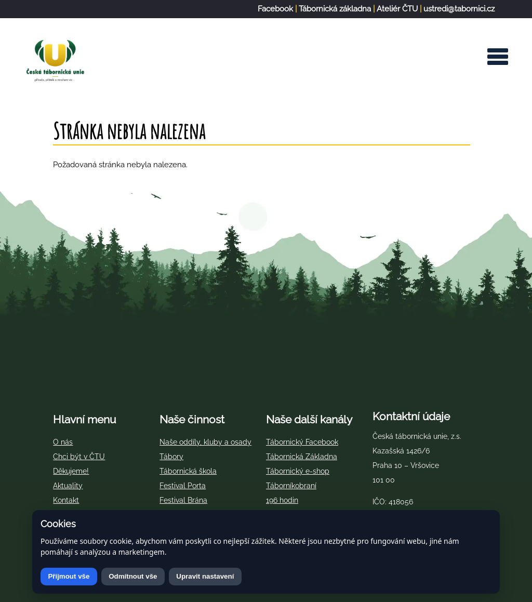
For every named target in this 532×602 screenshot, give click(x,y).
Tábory (171, 456)
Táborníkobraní (291, 485)
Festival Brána (183, 500)
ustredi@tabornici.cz (459, 9)
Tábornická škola (188, 471)
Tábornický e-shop (297, 471)
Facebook (275, 9)
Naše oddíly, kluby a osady (205, 442)
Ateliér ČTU (397, 9)
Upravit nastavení (205, 576)
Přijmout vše (68, 576)
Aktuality (68, 485)
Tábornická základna (335, 9)
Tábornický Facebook (302, 442)
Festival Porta (182, 485)
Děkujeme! (71, 471)
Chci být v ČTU (79, 456)
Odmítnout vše (133, 576)
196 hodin (282, 500)
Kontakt (66, 500)
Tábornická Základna (301, 456)
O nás (63, 442)
